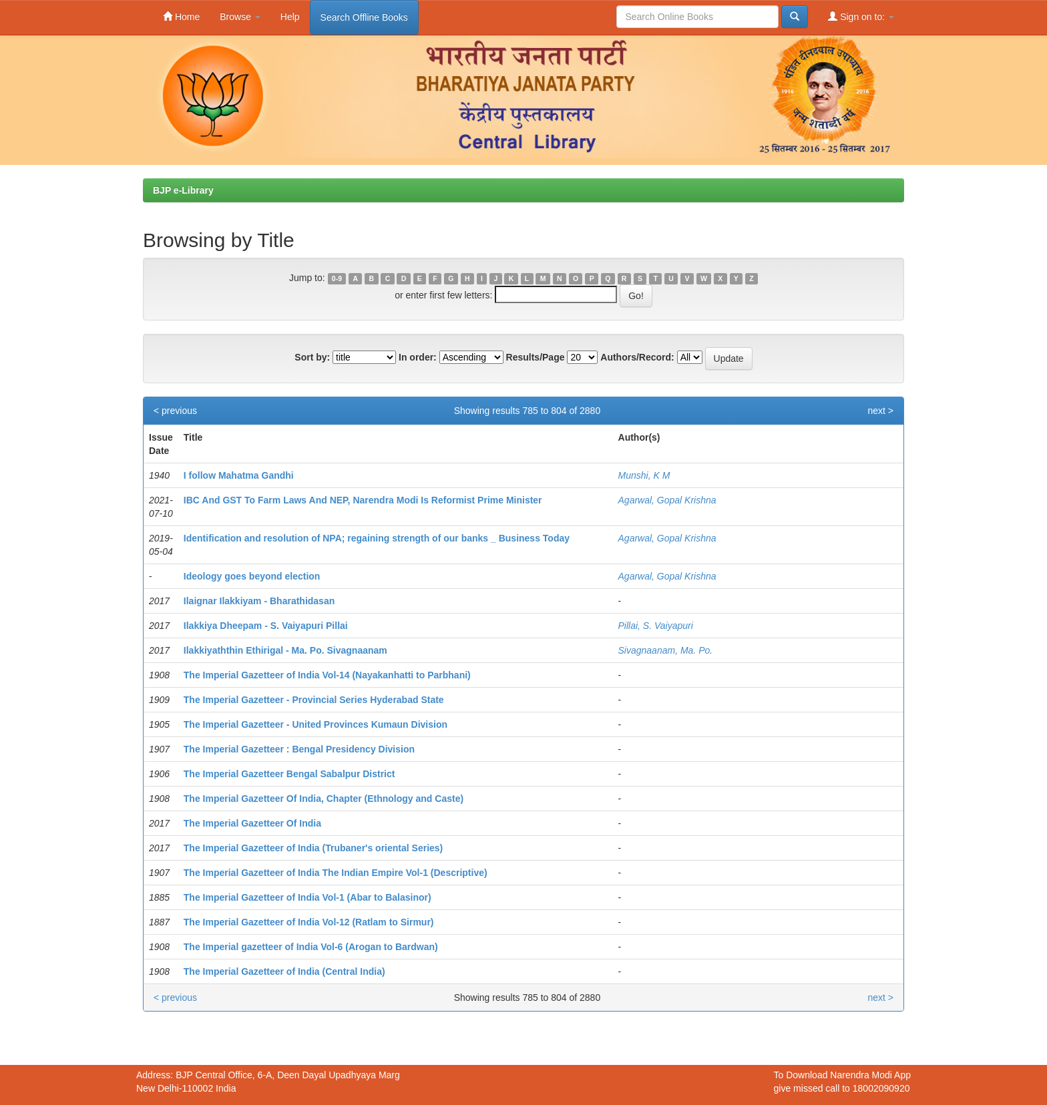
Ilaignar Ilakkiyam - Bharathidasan (259, 601)
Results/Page (535, 357)
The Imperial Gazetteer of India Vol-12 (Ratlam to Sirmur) (309, 922)
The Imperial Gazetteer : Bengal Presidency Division (299, 749)
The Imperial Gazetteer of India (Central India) (284, 971)
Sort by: (312, 357)
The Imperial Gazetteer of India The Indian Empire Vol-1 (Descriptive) (335, 872)
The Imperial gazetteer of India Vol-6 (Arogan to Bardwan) (311, 946)
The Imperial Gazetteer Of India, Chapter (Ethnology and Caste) (323, 798)
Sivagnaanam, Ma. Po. (665, 650)
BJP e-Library (183, 190)
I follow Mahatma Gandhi (239, 475)
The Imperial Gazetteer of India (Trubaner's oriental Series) (313, 848)
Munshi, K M (644, 475)
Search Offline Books (364, 17)
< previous (175, 410)
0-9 (337, 278)
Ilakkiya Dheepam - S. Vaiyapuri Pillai (266, 625)
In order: (418, 357)
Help (290, 16)
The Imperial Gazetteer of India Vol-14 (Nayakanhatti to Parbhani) (327, 675)
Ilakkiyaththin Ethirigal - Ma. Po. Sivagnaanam (285, 650)
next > (880, 410)
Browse (240, 16)
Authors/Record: (637, 357)
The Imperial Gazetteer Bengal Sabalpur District (289, 773)
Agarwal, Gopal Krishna (667, 500)
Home (181, 16)
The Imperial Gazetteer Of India (252, 823)
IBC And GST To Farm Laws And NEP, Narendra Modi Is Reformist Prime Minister (363, 500)
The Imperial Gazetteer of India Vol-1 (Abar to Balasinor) (307, 897)
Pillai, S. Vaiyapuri (655, 625)
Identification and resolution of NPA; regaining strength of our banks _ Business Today (377, 538)
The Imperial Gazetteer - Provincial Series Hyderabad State (314, 699)
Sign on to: (861, 16)
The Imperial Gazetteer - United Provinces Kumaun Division (315, 724)
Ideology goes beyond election (252, 576)
